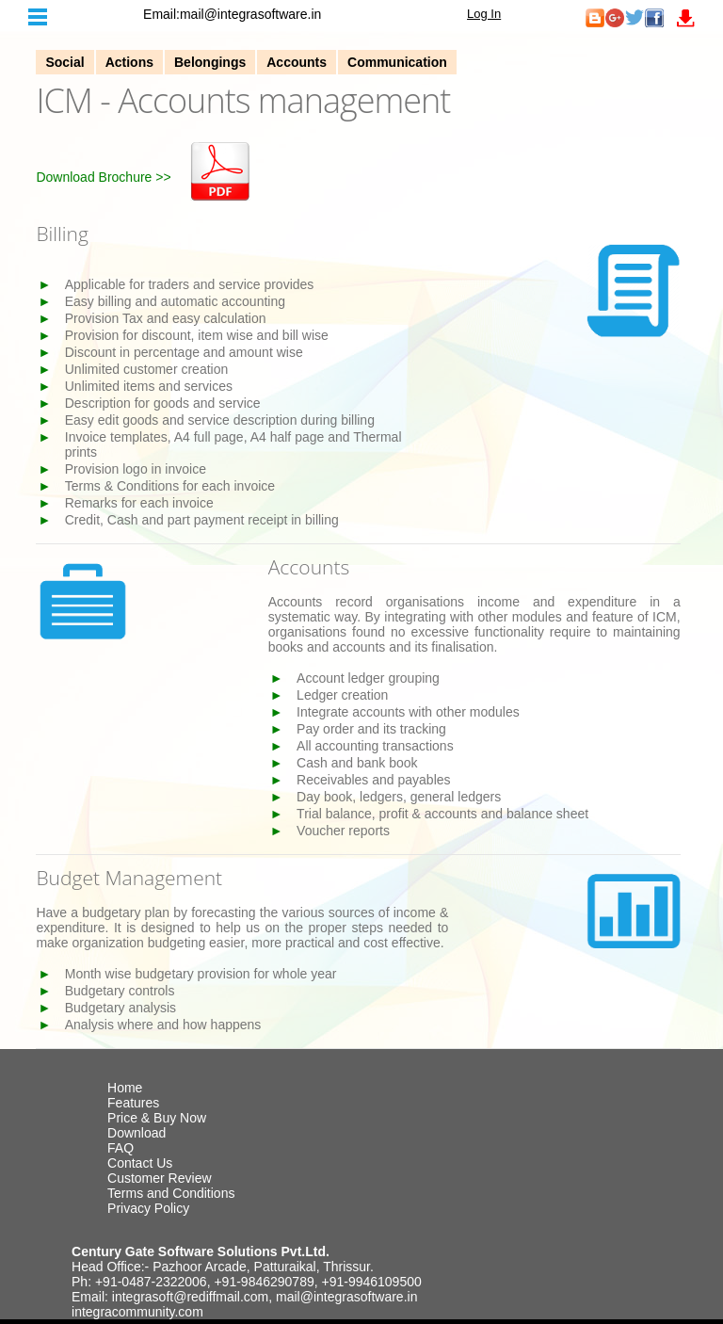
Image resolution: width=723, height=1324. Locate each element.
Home (124, 1087)
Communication (397, 62)
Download (136, 1132)
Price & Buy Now (156, 1117)
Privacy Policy (148, 1208)
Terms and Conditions (170, 1193)
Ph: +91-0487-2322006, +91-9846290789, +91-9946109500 (247, 1281)
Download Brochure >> (103, 177)
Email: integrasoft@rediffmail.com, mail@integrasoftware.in (244, 1296)
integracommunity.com (137, 1311)
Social (64, 62)
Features (133, 1102)
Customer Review (159, 1178)
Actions (129, 62)
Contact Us (139, 1163)
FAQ (120, 1147)
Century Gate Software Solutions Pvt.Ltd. (200, 1251)
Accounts (296, 62)
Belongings (210, 62)
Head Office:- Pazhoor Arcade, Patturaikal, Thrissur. (223, 1266)
